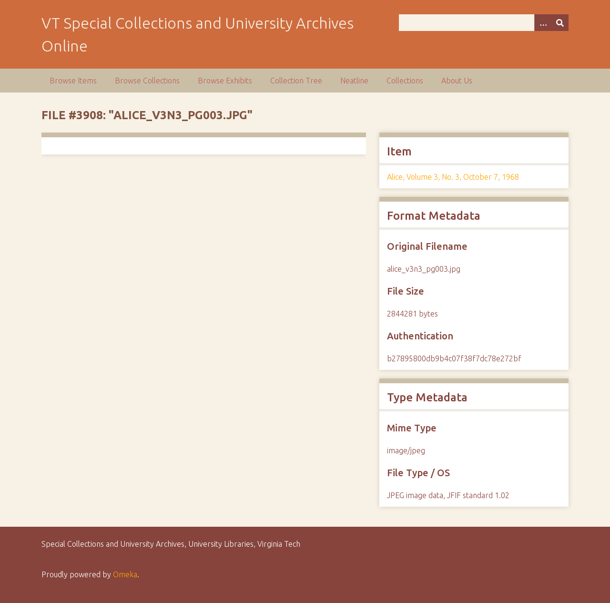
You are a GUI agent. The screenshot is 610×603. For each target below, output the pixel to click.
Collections (404, 80)
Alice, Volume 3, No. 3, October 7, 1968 (453, 177)
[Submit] (560, 22)
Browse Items (73, 80)
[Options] (542, 22)
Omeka (125, 574)
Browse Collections (147, 80)
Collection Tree (296, 80)
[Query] (484, 22)
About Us (456, 80)
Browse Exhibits (225, 80)
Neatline (354, 80)
